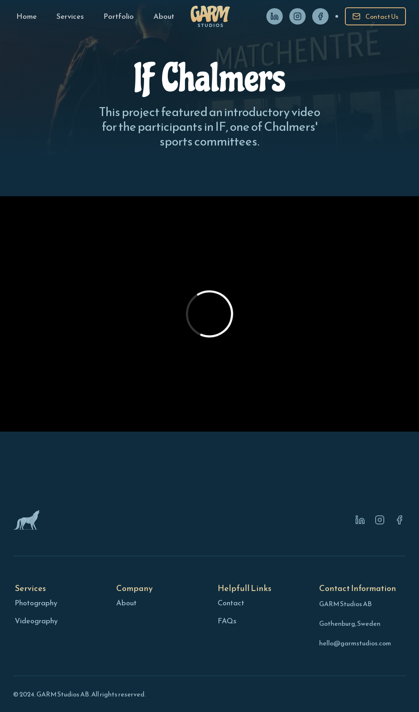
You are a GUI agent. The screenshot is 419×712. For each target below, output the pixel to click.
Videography (36, 620)
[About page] (164, 16)
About (126, 602)
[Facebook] (320, 16)
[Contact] (375, 16)
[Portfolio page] (118, 16)
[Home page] (26, 16)
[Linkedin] (274, 16)
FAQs (227, 620)
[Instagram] (297, 16)
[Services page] (70, 16)
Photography (36, 602)
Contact (231, 602)
